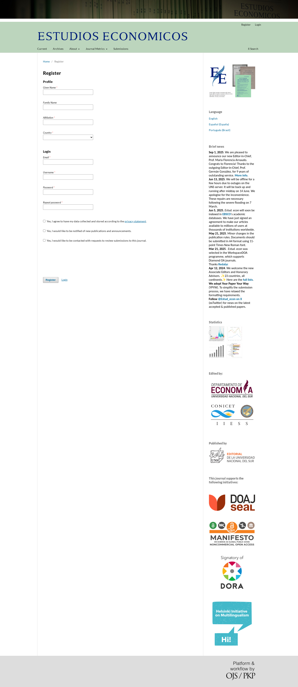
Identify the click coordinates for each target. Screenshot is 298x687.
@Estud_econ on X (230, 299)
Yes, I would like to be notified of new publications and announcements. (87, 231)
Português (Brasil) (219, 130)
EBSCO (226, 214)
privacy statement (135, 221)
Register (246, 24)
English (213, 118)
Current (42, 48)
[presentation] (72, 259)
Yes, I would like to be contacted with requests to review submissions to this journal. (95, 240)
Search (253, 48)
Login (258, 24)
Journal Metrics (95, 48)
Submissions (120, 48)
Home (46, 61)
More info (241, 175)
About (73, 48)
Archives (58, 48)
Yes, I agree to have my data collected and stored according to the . (95, 221)
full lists (248, 280)
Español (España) (219, 124)
